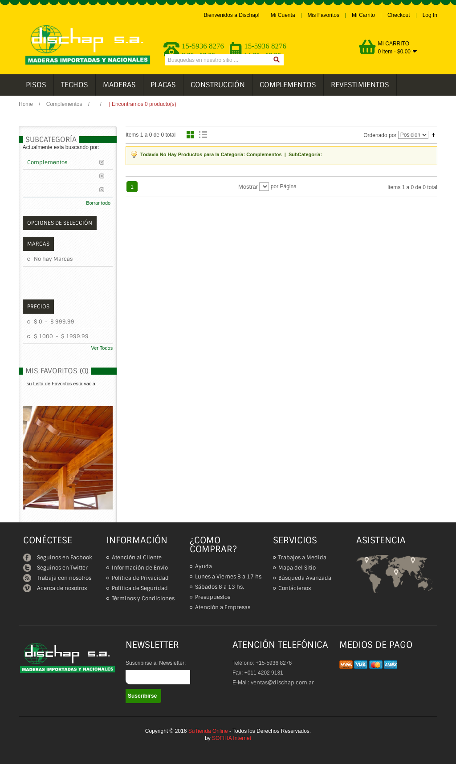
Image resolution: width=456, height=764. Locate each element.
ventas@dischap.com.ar (282, 682)
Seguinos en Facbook (57, 557)
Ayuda (203, 566)
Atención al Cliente (137, 557)
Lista (204, 134)
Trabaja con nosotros (57, 578)
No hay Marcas (53, 259)
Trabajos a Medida (302, 557)
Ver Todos (102, 348)
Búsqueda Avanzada (304, 578)
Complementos (65, 104)
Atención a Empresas (222, 607)
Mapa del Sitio (297, 567)
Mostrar (248, 186)
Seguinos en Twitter (55, 567)
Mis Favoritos (323, 15)
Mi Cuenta (283, 15)
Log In (430, 15)
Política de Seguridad (140, 588)
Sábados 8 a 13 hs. (219, 586)
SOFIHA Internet (231, 738)
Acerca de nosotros (55, 588)
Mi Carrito (363, 15)
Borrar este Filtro (105, 162)
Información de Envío (140, 567)
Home (26, 104)
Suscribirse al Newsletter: (156, 663)
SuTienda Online (208, 731)
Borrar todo (98, 203)
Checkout (398, 15)
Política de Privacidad (140, 578)
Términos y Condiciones (143, 598)
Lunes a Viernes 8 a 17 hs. (229, 576)
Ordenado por (379, 135)
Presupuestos (212, 597)
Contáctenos (294, 588)
